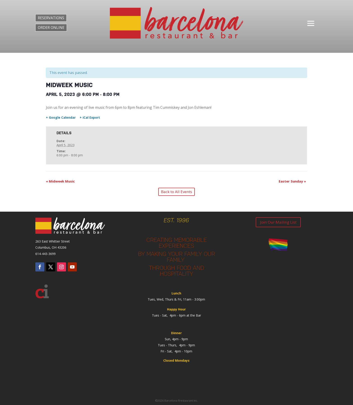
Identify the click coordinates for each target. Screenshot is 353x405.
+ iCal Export (90, 118)
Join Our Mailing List (278, 222)
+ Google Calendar (61, 118)
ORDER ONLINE (51, 27)
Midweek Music (60, 181)
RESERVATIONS (51, 17)
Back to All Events (176, 191)
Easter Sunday (292, 181)
